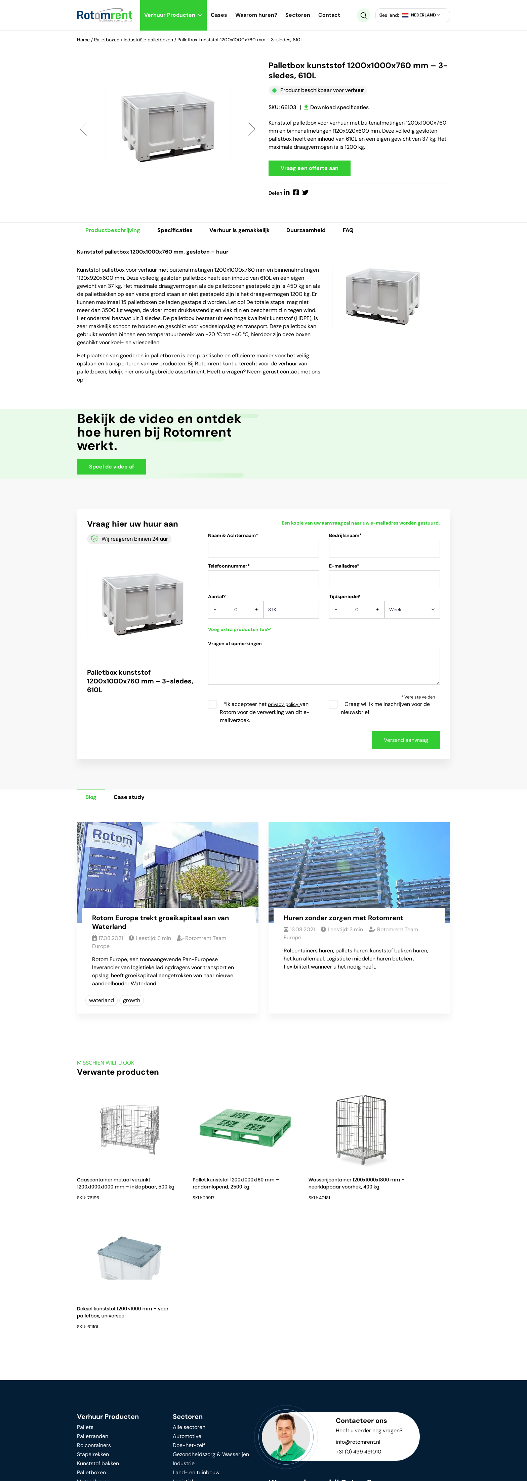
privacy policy (284, 706)
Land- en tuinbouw (196, 1353)
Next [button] (251, 129)
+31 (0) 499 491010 (359, 1333)
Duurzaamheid (323, 232)
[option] (167, 129)
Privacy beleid (180, 1471)
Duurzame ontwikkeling (105, 1409)
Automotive (187, 1317)
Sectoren (297, 14)
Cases (219, 14)
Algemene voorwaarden (244, 1471)
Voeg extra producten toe (239, 631)
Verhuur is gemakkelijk (251, 232)
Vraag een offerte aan (309, 168)
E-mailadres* (384, 580)
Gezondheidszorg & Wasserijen (211, 1335)
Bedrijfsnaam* (384, 549)
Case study (134, 799)
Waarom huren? (256, 14)
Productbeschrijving (115, 232)
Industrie (184, 1344)
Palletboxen (106, 40)
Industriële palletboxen (148, 40)
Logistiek (184, 1362)
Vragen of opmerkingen (324, 667)
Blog (93, 799)
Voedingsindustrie (195, 1372)
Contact (329, 14)
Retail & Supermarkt (197, 1381)
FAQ (369, 232)
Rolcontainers (94, 1326)
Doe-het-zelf (189, 1326)
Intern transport (96, 1372)
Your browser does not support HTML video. (348, 444)
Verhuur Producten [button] (173, 14)
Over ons (184, 1416)
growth (131, 1002)
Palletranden (92, 1317)
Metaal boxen (93, 1362)
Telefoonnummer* (263, 580)
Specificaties (182, 232)
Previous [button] (83, 129)
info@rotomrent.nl (358, 1323)
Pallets (85, 1308)
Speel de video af (111, 468)
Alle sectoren (189, 1308)
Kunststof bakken (98, 1344)
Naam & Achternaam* (263, 549)
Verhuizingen (188, 1390)
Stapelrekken (93, 1335)
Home (83, 40)
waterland (101, 1002)
